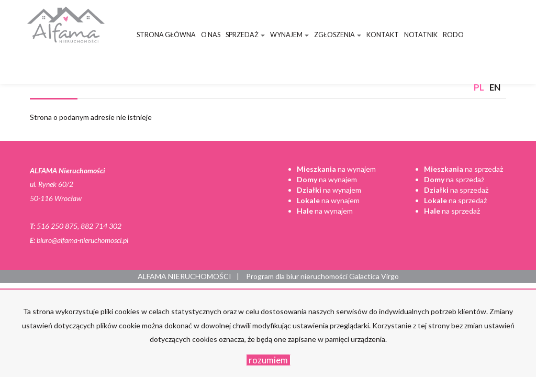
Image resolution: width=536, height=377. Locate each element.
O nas (210, 35)
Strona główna (166, 35)
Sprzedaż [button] (245, 35)
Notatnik (421, 35)
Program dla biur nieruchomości (297, 276)
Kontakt (382, 35)
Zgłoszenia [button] (337, 35)
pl (479, 87)
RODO (453, 35)
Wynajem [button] (289, 35)
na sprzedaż (463, 168)
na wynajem (336, 168)
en (494, 87)
